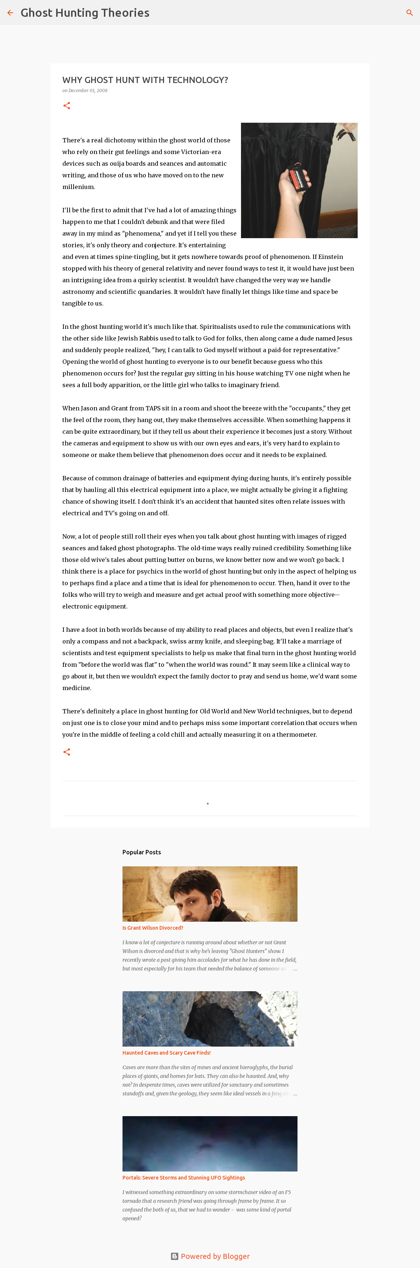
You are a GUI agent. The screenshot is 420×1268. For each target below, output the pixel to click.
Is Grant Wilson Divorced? (152, 928)
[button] (66, 106)
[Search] (159, 12)
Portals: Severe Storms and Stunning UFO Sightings (183, 1178)
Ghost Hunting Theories (84, 12)
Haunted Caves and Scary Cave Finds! (166, 1053)
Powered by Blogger (210, 1256)
